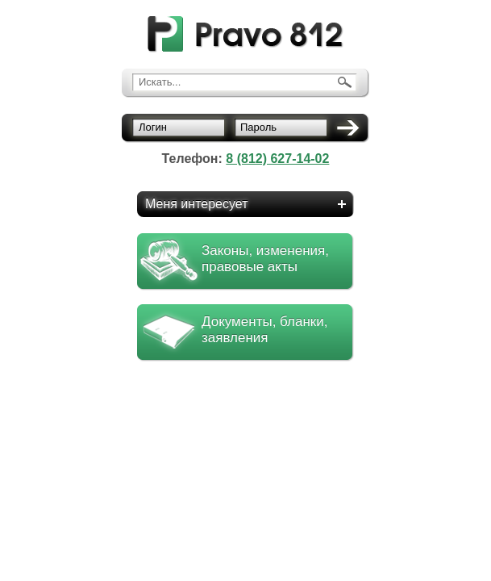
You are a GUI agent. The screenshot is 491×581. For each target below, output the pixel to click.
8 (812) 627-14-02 (277, 158)
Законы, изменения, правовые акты (265, 258)
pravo (245, 34)
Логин (153, 127)
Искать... (160, 82)
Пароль (258, 127)
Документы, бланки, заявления (264, 329)
